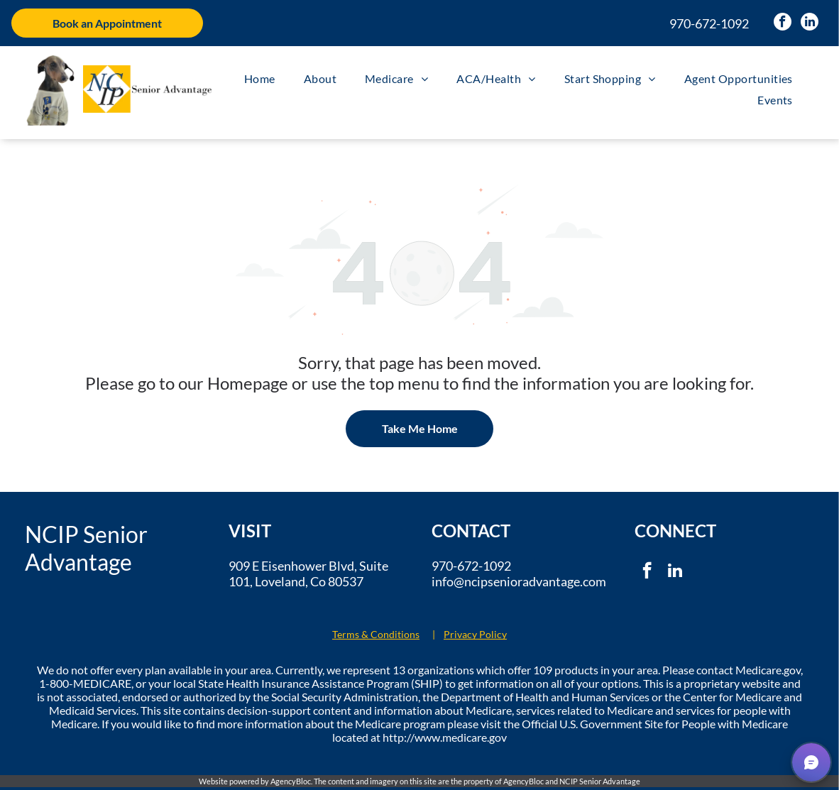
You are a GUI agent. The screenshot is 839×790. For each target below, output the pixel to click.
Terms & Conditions (376, 634)
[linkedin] (809, 23)
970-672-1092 (709, 23)
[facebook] (782, 23)
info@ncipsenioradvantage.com (519, 581)
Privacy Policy (475, 634)
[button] (811, 762)
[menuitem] (260, 78)
